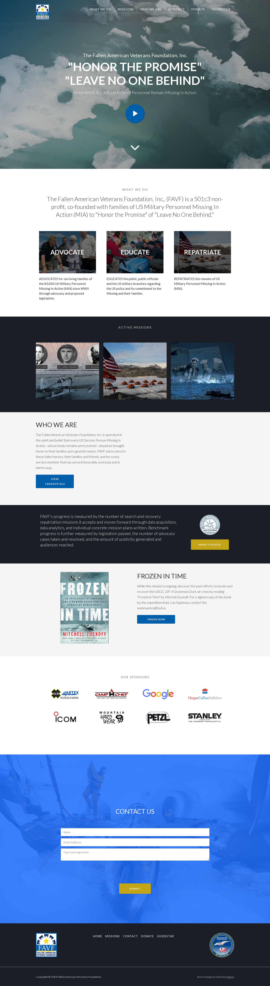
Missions (126, 9)
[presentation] (93, 871)
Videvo (230, 976)
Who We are (151, 9)
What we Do (100, 9)
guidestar (165, 936)
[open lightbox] (135, 113)
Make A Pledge (209, 544)
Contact (176, 9)
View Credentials (55, 481)
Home (97, 936)
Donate (198, 9)
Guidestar (221, 9)
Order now (156, 619)
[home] (42, 12)
